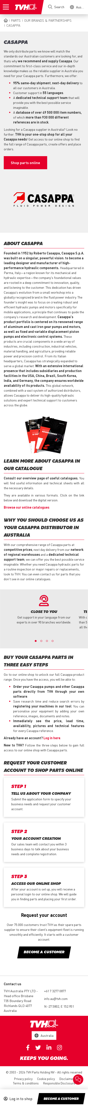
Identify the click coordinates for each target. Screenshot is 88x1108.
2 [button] (41, 641)
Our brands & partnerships (48, 20)
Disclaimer (66, 1079)
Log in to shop (20, 1099)
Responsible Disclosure (59, 1083)
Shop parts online (25, 162)
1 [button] (36, 641)
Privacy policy (23, 1079)
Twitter (38, 1047)
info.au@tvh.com (56, 998)
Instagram (59, 1047)
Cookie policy (46, 1079)
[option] (44, 610)
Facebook (28, 1047)
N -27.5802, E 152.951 (59, 1006)
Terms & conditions (26, 1083)
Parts (16, 20)
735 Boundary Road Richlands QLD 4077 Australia (18, 1006)
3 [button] (47, 641)
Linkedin (49, 1047)
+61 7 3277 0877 (55, 991)
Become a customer (61, 1098)
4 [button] (53, 641)
